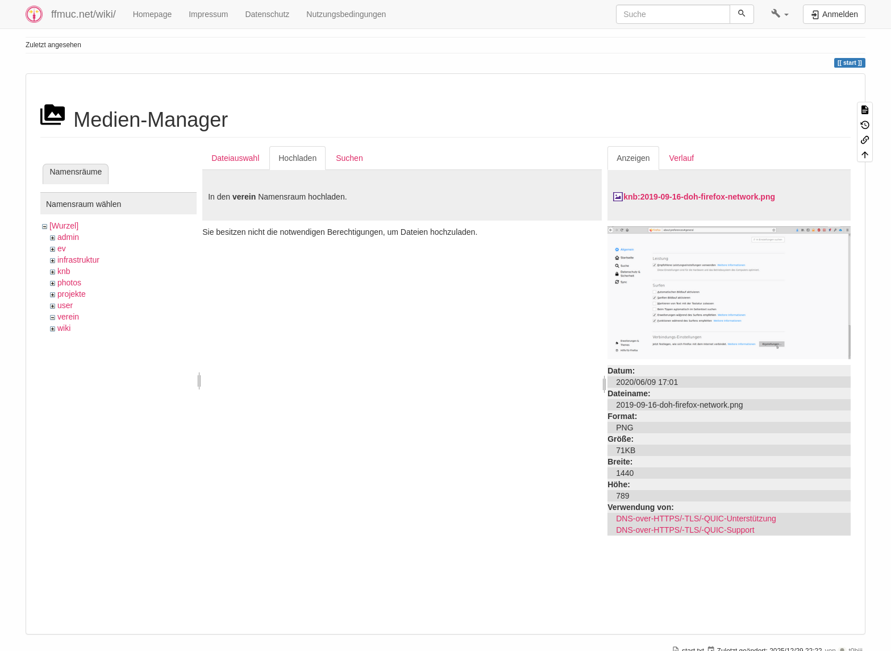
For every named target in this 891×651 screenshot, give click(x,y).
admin (68, 237)
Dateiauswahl (235, 158)
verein (68, 316)
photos (69, 282)
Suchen (349, 158)
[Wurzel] (63, 225)
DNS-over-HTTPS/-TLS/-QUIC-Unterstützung (696, 518)
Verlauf (681, 158)
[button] (780, 14)
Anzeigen (633, 158)
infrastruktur (78, 259)
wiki (63, 328)
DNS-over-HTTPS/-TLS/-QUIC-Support (685, 529)
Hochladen (297, 158)
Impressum (208, 14)
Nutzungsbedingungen (346, 14)
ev (61, 248)
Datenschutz (267, 14)
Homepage (152, 14)
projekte (71, 293)
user (65, 305)
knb (63, 271)
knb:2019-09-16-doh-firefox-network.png (699, 196)
